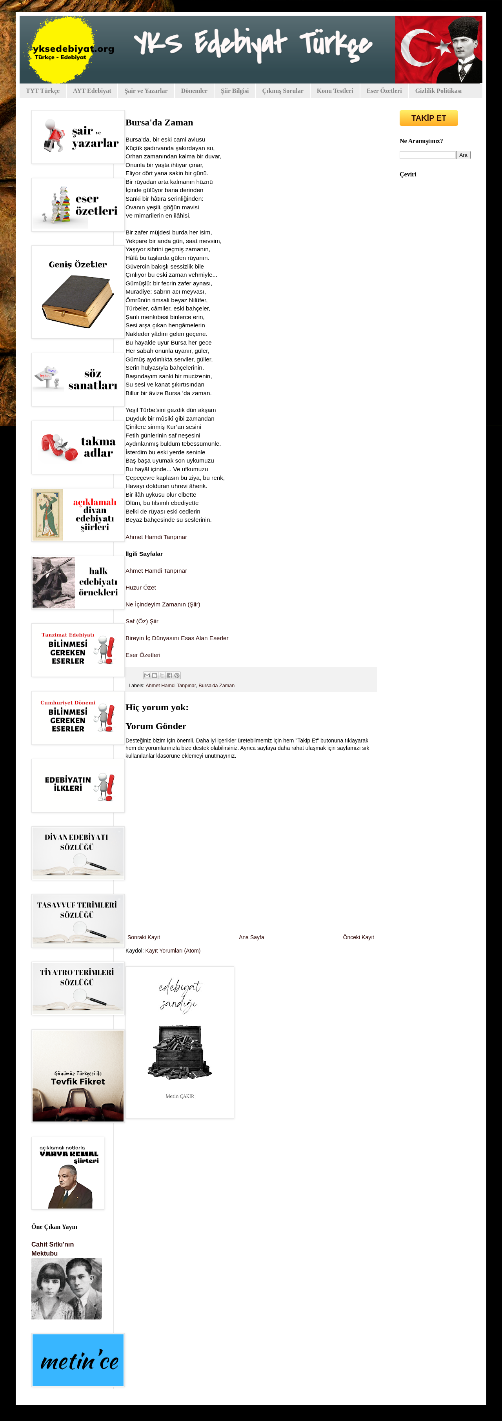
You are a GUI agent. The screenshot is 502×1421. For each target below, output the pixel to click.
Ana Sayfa (251, 937)
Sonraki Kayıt (143, 937)
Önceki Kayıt (358, 937)
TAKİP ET (428, 118)
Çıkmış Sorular (282, 90)
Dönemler (194, 90)
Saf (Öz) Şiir (142, 621)
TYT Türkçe (43, 90)
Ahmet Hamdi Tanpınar (156, 537)
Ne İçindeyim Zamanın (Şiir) (163, 604)
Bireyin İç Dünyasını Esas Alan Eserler (177, 638)
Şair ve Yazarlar (145, 90)
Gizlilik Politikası (438, 90)
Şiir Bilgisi (235, 90)
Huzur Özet (141, 587)
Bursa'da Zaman (216, 685)
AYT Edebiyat (92, 90)
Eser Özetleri (384, 90)
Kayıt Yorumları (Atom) (173, 950)
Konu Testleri (335, 90)
